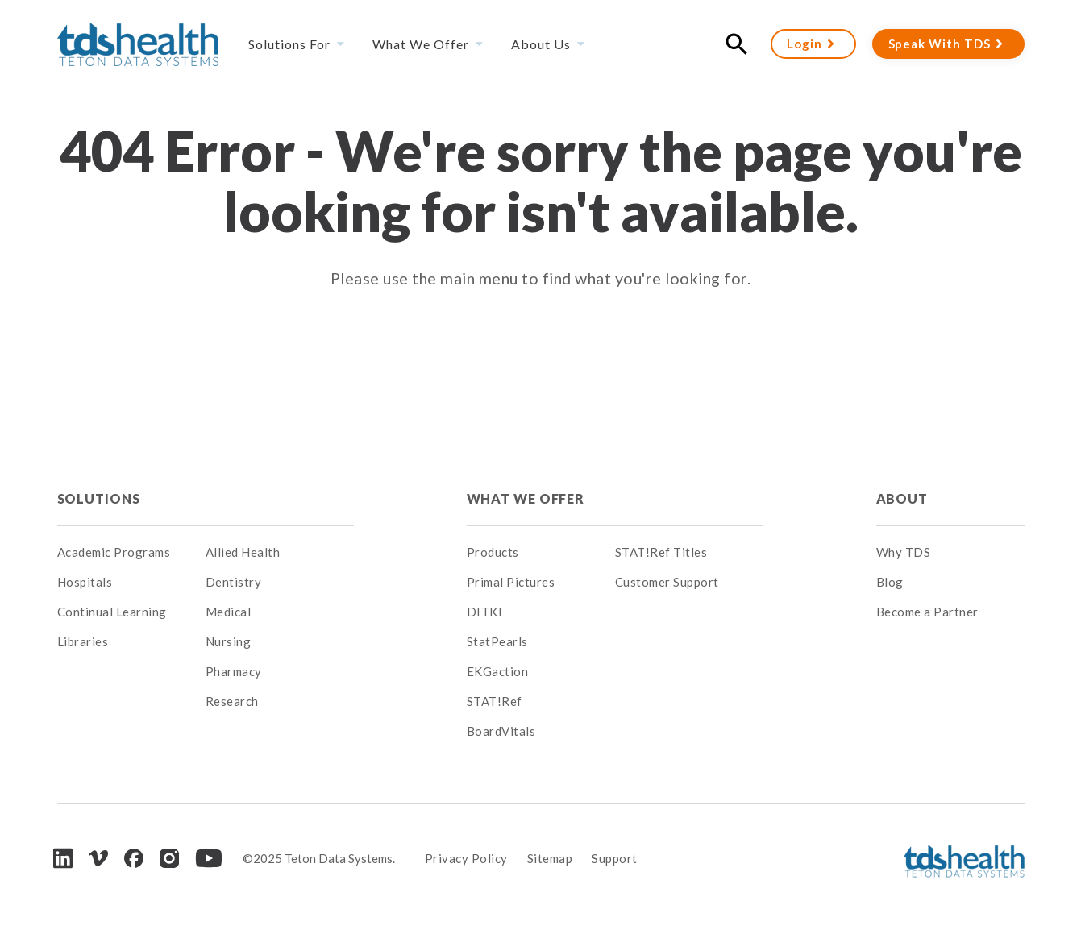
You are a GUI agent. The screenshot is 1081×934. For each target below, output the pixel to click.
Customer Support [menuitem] (667, 582)
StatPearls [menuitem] (497, 641)
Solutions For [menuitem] (289, 44)
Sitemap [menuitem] (550, 858)
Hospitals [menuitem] (85, 582)
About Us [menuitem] (541, 44)
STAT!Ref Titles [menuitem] (661, 552)
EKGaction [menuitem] (498, 671)
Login (804, 43)
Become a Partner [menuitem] (927, 611)
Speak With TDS (939, 43)
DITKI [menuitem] (485, 611)
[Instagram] (169, 858)
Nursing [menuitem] (229, 641)
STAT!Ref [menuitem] (494, 701)
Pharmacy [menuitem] (234, 671)
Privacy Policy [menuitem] (466, 858)
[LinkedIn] (63, 858)
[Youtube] (208, 858)
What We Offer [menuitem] (420, 44)
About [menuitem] (902, 498)
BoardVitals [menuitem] (501, 731)
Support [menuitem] (615, 858)
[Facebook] (133, 858)
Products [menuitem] (493, 552)
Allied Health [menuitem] (243, 552)
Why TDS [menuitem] (903, 552)
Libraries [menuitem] (83, 641)
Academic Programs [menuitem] (114, 552)
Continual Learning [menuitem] (112, 611)
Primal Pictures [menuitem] (511, 582)
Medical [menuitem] (229, 611)
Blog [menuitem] (890, 582)
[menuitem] (280, 498)
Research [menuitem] (232, 701)
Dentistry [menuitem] (234, 582)
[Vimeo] (98, 858)
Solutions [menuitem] (98, 498)
